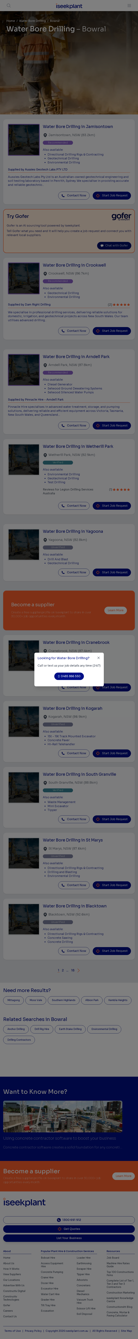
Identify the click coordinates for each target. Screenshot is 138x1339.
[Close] (99, 658)
